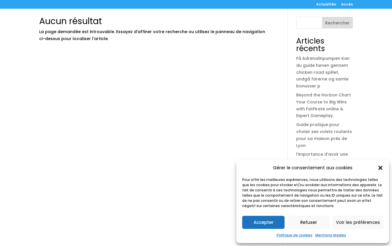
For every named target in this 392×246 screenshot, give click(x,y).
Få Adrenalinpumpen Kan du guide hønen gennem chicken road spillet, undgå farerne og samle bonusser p (323, 72)
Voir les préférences (358, 222)
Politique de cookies (294, 235)
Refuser (308, 222)
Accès (347, 5)
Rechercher (337, 23)
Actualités (326, 5)
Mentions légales (330, 235)
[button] (380, 168)
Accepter (263, 222)
